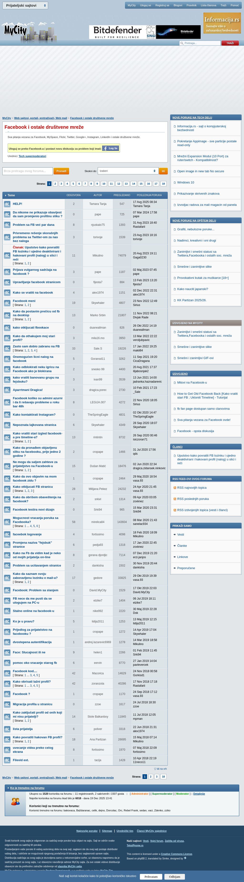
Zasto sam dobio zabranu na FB (36, 346)
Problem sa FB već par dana (33, 225)
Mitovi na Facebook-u (192, 249)
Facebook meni (24, 301)
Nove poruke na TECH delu (192, 392)
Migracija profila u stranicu (32, 704)
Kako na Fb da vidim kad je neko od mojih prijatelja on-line (37, 555)
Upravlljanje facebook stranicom (37, 282)
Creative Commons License (176, 854)
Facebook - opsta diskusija (195, 298)
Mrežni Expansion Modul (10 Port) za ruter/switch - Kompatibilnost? (202, 433)
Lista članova (208, 5)
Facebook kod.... (25, 671)
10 (103, 183)
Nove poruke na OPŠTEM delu (194, 495)
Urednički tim (125, 830)
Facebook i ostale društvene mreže (92, 118)
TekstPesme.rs (135, 845)
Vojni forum (156, 841)
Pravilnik (192, 5)
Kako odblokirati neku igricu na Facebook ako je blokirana (36, 369)
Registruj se (162, 5)
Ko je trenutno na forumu (27, 788)
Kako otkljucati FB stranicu (33, 486)
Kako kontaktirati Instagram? (34, 414)
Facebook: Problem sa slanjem (35, 590)
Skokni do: (91, 171)
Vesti (180, 600)
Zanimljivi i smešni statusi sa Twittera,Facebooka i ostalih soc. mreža (204, 200)
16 (148, 183)
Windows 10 (185, 457)
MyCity (132, 5)
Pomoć (235, 5)
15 (141, 183)
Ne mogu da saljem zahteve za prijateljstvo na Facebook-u (35, 464)
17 (156, 183)
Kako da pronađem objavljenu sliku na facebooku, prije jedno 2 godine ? (37, 452)
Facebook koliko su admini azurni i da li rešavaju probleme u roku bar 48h (37, 402)
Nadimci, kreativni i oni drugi (196, 515)
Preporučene (186, 633)
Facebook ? (21, 694)
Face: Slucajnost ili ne (29, 652)
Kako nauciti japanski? (192, 564)
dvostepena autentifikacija (32, 642)
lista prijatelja (23, 729)
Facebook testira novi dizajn (33, 509)
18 (163, 183)
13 (126, 183)
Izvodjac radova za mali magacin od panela (207, 480)
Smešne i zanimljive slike (194, 214)
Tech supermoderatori (32, 156)
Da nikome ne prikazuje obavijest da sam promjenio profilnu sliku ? (37, 214)
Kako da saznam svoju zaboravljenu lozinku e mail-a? (35, 576)
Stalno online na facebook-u (33, 611)
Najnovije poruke (87, 830)
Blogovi (178, 5)
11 (111, 183)
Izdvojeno (180, 240)
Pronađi (61, 171)
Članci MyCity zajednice (152, 830)
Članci (178, 313)
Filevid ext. (21, 760)
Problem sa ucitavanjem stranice (37, 565)
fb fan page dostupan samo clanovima (203, 275)
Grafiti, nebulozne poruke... (195, 504)
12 (118, 183)
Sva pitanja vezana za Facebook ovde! (203, 287)
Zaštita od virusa (174, 841)
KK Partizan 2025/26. (192, 575)
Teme (11, 195)
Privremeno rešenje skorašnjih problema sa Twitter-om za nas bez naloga (35, 237)
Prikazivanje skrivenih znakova (198, 469)
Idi (163, 171)
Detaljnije (199, 793)
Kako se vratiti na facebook (33, 292)
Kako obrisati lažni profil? (32, 681)
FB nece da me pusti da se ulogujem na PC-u (32, 600)
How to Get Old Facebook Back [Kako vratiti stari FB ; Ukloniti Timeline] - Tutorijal (207, 262)
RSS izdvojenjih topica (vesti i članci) (202, 377)
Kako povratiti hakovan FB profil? (37, 737)
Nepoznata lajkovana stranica (34, 425)
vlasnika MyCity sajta (70, 866)
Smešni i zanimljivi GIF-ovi (195, 225)
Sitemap (107, 830)
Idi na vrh (162, 769)
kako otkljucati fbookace (31, 327)
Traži (223, 5)
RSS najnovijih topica (192, 354)
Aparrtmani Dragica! (28, 390)
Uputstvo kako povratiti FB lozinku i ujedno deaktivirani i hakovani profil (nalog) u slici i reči (37, 253)
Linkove (182, 622)
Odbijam (174, 876)
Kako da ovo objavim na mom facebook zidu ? (35, 478)
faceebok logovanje (27, 534)
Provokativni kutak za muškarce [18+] (203, 553)
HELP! (17, 204)
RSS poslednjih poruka (193, 366)
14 (133, 183)
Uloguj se (145, 5)
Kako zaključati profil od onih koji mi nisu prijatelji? (37, 714)
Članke (182, 611)
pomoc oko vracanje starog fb (35, 663)
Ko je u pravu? (23, 621)
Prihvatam (151, 876)
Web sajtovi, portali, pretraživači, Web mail (40, 118)
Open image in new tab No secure (200, 446)
